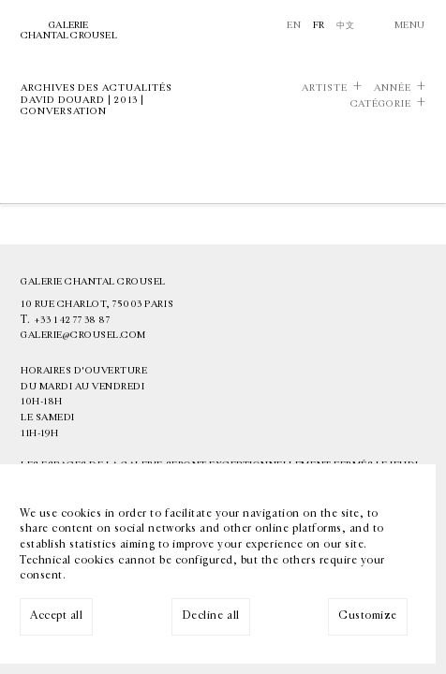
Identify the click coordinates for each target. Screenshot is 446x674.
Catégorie (380, 104)
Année (392, 88)
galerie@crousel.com (83, 335)
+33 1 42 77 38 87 (72, 320)
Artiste (325, 88)
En (294, 25)
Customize (367, 615)
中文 (345, 25)
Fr (319, 25)
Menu (409, 25)
